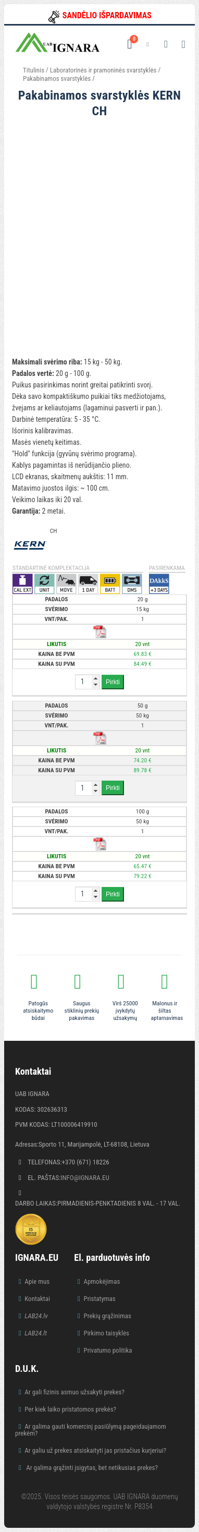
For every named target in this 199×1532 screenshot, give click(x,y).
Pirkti (113, 682)
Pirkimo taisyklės (106, 1333)
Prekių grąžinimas (107, 1316)
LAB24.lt (35, 1333)
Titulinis (33, 70)
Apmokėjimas (101, 1281)
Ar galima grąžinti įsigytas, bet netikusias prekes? (91, 1468)
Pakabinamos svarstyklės (57, 78)
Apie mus (36, 1281)
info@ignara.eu (84, 1178)
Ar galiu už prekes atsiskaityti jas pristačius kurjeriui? (95, 1450)
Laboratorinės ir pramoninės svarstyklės (103, 70)
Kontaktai (37, 1299)
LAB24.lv (35, 1316)
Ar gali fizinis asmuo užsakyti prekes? (74, 1392)
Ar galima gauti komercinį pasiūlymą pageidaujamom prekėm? (90, 1429)
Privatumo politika (107, 1350)
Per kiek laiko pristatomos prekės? (70, 1409)
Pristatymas (99, 1299)
